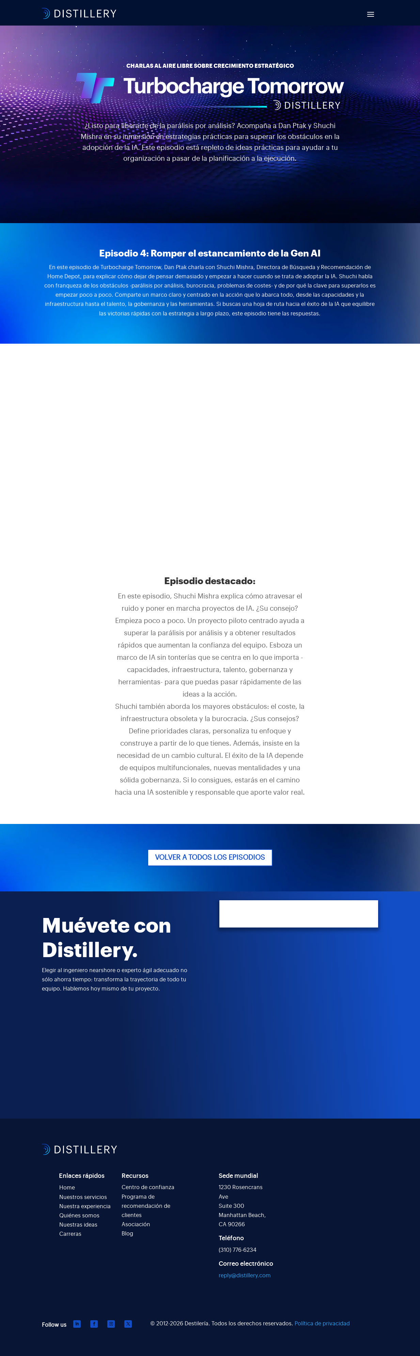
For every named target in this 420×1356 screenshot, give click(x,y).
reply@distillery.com (245, 1275)
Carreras (70, 1234)
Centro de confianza (148, 1187)
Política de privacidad (322, 1323)
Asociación (136, 1224)
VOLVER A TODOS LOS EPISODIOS (210, 857)
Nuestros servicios (83, 1197)
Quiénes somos (79, 1215)
